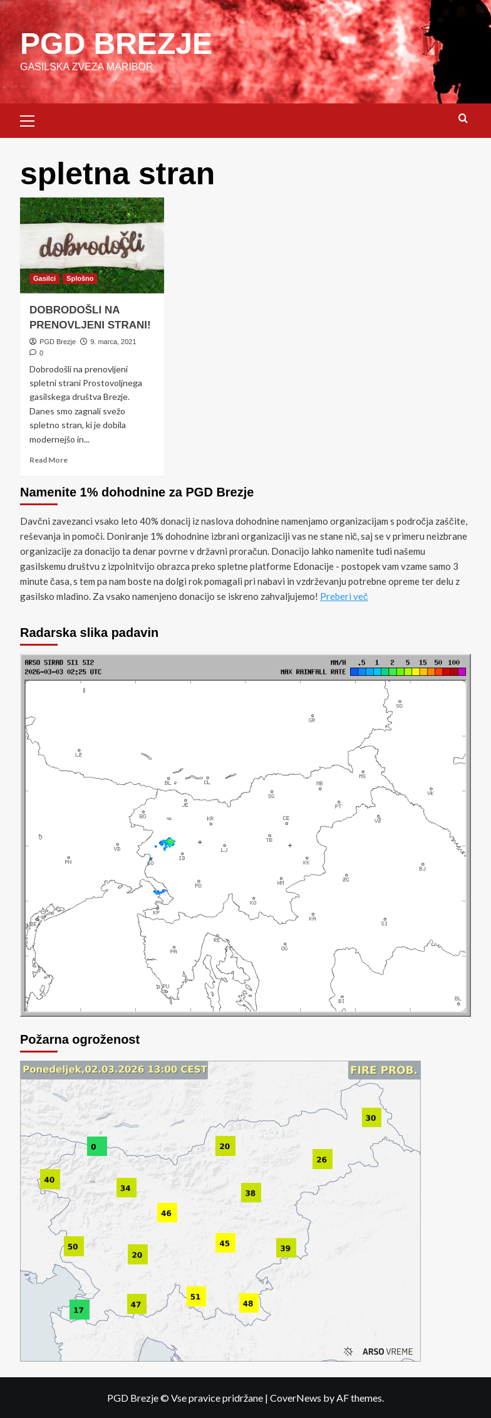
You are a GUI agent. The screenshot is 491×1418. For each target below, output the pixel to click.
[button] (32, 118)
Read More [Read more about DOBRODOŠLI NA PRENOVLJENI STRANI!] (48, 459)
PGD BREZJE (116, 43)
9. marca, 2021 (113, 341)
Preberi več (344, 595)
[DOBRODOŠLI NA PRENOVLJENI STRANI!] (92, 245)
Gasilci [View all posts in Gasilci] (44, 277)
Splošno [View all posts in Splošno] (79, 277)
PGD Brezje (57, 341)
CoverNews (295, 1397)
